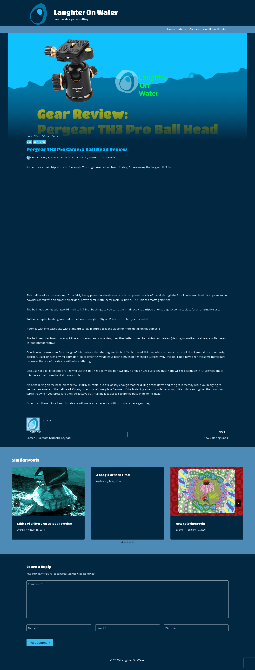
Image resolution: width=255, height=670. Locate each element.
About (182, 29)
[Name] (59, 628)
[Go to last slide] (17, 503)
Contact (194, 29)
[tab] (122, 542)
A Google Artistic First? (113, 475)
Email (101, 628)
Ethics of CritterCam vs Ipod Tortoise (44, 523)
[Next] (238, 503)
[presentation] (48, 491)
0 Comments (109, 157)
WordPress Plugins (215, 29)
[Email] (127, 628)
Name (33, 628)
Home (171, 29)
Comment (35, 584)
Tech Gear (40, 142)
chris (22, 529)
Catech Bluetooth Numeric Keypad (76, 435)
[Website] (196, 628)
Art (29, 142)
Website (170, 628)
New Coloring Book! (179, 435)
